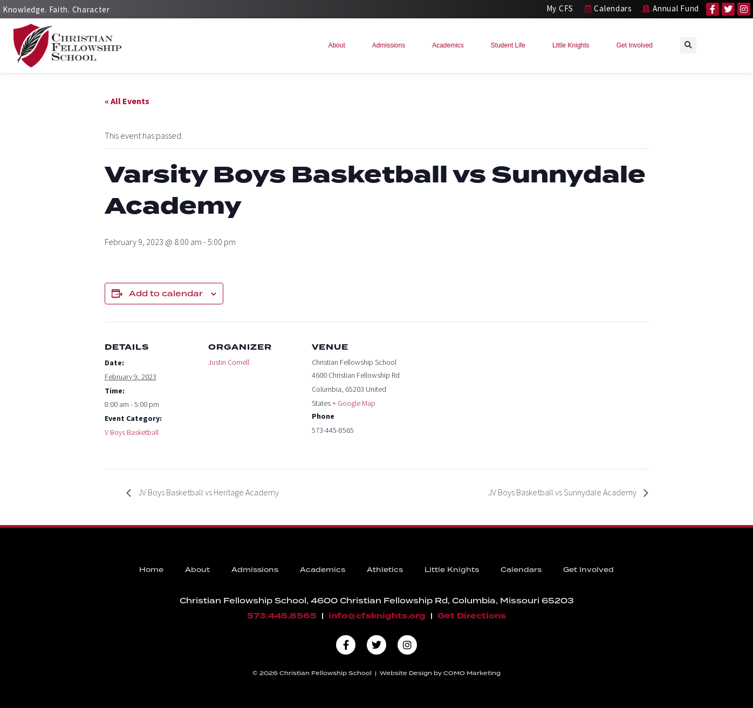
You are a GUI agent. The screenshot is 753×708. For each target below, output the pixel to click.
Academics (450, 45)
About (339, 45)
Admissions (391, 45)
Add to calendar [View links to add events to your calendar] (166, 293)
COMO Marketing (472, 673)
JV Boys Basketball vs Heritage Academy (207, 492)
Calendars (521, 569)
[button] (688, 45)
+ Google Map (353, 403)
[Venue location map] (472, 396)
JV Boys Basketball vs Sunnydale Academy (563, 492)
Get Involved (637, 45)
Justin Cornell (228, 362)
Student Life (511, 45)
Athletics (385, 569)
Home (151, 569)
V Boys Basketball (132, 432)
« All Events (127, 101)
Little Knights (573, 45)
